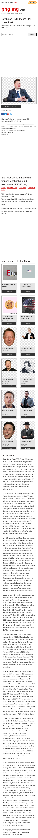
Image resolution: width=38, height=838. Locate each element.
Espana (15, 2)
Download (9, 291)
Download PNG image (11, 106)
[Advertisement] (19, 57)
